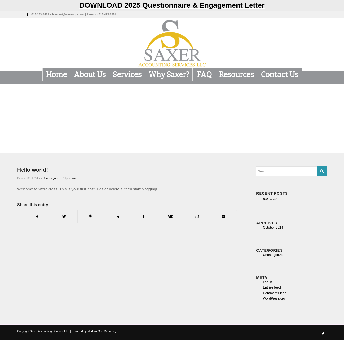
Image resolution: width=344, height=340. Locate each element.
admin (72, 178)
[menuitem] (56, 74)
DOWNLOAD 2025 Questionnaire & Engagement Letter (171, 5)
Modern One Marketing (101, 331)
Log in (267, 282)
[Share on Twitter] (64, 216)
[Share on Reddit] (197, 216)
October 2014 (273, 227)
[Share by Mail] (223, 216)
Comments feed (274, 293)
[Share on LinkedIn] (117, 216)
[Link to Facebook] (27, 14)
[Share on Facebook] (37, 216)
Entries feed (272, 287)
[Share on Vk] (170, 216)
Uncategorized (53, 178)
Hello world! (270, 199)
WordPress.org (274, 298)
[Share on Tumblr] (144, 216)
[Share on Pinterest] (91, 216)
